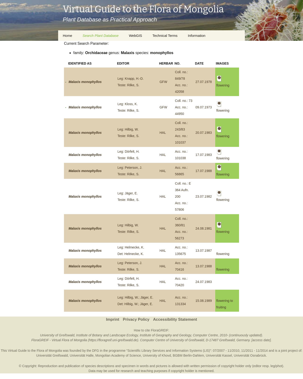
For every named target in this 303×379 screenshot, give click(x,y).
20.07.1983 (203, 132)
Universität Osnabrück (250, 355)
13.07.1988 (203, 266)
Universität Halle (82, 355)
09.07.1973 (203, 107)
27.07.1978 (203, 82)
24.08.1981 (203, 228)
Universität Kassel (219, 355)
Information (196, 36)
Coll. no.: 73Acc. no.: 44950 (183, 107)
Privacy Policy (136, 319)
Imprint (112, 319)
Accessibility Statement (175, 319)
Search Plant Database (100, 36)
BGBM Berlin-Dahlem (188, 355)
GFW (163, 82)
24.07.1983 (203, 282)
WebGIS (135, 36)
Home (67, 36)
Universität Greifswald (52, 355)
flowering (222, 254)
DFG (95, 350)
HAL (162, 132)
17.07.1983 (203, 155)
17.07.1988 (203, 171)
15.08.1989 (203, 301)
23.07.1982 (203, 196)
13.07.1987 (203, 250)
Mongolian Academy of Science (118, 355)
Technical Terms (164, 36)
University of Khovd (157, 355)
